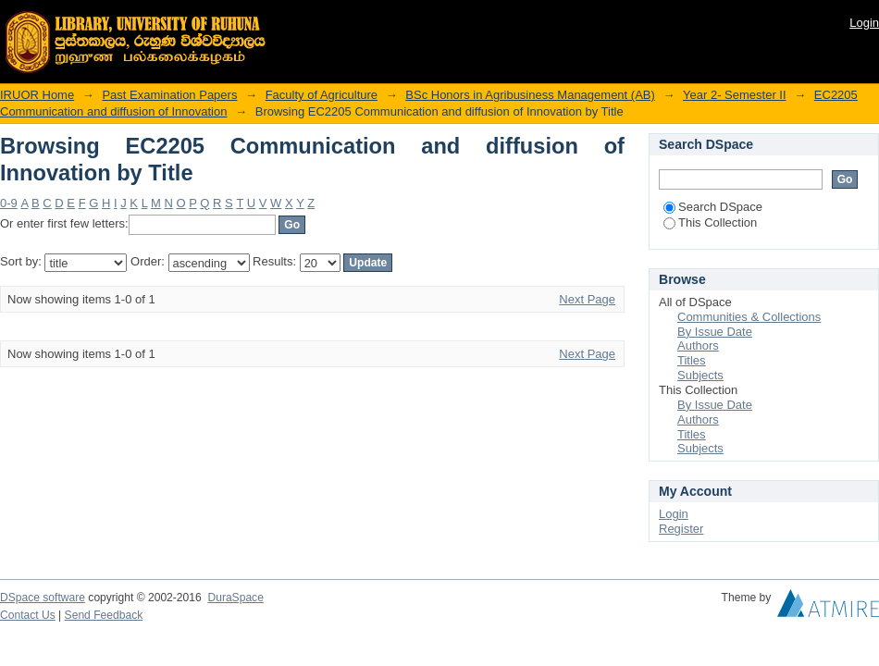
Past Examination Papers (169, 95)
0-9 (9, 203)
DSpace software (42, 597)
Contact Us (28, 615)
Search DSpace (712, 207)
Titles (691, 360)
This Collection (710, 222)
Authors (698, 345)
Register (681, 529)
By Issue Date (714, 332)
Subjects (700, 375)
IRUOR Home (37, 95)
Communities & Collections (749, 317)
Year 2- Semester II (734, 95)
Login (864, 23)
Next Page (587, 299)
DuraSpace (235, 597)
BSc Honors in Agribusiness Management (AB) (530, 95)
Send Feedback (104, 615)
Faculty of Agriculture (322, 95)
